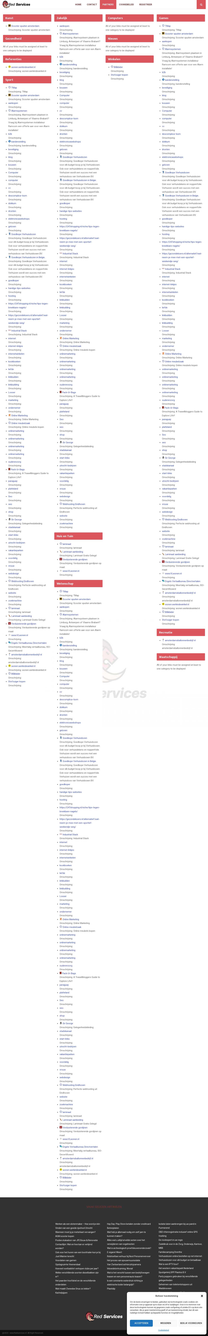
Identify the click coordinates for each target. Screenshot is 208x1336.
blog (10, 157)
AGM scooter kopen (64, 1236)
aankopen (13, 103)
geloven (12, 226)
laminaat (15, 608)
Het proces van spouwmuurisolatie (123, 1260)
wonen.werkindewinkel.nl (23, 67)
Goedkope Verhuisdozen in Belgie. (28, 257)
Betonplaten (113, 1228)
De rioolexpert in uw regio (171, 1240)
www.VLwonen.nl (19, 635)
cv (9, 188)
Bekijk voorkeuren (190, 1323)
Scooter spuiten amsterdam (25, 26)
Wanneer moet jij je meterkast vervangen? (75, 1232)
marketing (13, 400)
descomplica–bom (17, 195)
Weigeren (164, 1323)
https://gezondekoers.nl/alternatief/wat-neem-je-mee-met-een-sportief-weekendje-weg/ (28, 319)
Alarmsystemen (19, 110)
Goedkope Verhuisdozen (23, 234)
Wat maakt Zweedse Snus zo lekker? (73, 1288)
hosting (12, 296)
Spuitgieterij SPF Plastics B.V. (172, 1272)
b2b (10, 134)
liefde (11, 369)
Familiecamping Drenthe (170, 1252)
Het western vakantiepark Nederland (176, 1268)
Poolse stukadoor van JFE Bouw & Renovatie (76, 1240)
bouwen (12, 164)
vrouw (11, 565)
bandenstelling (18, 141)
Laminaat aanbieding (21, 616)
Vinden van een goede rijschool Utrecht (73, 1228)
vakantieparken (15, 550)
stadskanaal (14, 527)
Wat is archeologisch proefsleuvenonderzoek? (129, 1248)
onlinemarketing (16, 431)
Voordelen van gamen (65, 1260)
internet (12, 338)
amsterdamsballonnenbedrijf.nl (26, 654)
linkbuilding (13, 384)
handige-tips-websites (19, 288)
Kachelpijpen (61, 1293)
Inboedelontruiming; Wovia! (120, 1268)
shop (10, 512)
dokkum (12, 203)
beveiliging (13, 149)
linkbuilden (13, 377)
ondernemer (14, 407)
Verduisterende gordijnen (23, 623)
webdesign (13, 573)
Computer (13, 172)
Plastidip (111, 1288)
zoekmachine (15, 600)
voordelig (12, 558)
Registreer (145, 4)
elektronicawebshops (18, 218)
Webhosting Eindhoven (22, 581)
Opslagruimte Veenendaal (67, 1264)
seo (10, 504)
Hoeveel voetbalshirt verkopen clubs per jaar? (76, 1268)
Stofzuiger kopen (16, 681)
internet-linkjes (15, 346)
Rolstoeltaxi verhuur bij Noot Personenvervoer (129, 1256)
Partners (108, 4)
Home (78, 4)
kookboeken (14, 361)
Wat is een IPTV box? (169, 1264)
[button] (201, 1295)
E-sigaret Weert (114, 1252)
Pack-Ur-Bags (18, 469)
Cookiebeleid (163, 1330)
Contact (92, 4)
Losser (11, 392)
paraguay (12, 481)
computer (13, 180)
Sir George (16, 519)
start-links (13, 535)
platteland (13, 488)
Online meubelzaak (20, 423)
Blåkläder (15, 673)
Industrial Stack (19, 330)
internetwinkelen (16, 353)
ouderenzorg (14, 461)
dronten (12, 211)
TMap (14, 87)
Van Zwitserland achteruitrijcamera (124, 1264)
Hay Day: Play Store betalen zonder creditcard (129, 1224)
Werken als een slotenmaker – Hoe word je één (77, 1224)
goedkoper (13, 280)
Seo (10, 496)
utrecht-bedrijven (16, 542)
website (12, 593)
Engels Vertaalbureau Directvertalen (29, 643)
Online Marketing (19, 415)
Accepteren (141, 1323)
